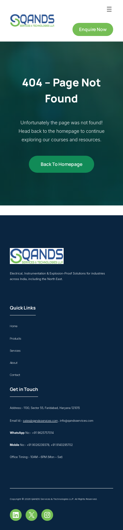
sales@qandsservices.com (40, 421)
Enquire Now (93, 29)
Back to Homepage (61, 164)
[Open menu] (109, 9)
